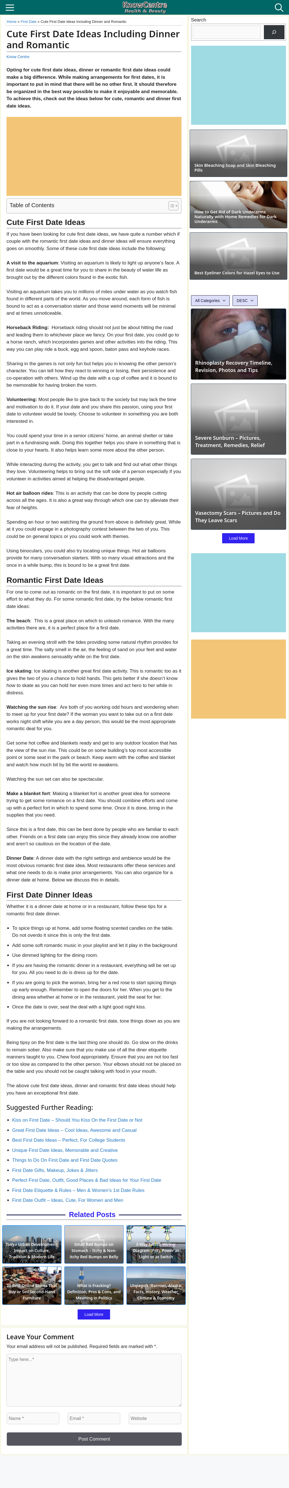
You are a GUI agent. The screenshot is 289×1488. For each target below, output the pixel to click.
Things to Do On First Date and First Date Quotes (64, 1160)
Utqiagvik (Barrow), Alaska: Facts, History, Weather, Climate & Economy (157, 1303)
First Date (28, 21)
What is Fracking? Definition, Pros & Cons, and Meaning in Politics (94, 1306)
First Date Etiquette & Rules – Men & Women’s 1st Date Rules (78, 1190)
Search (198, 20)
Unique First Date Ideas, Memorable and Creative (65, 1150)
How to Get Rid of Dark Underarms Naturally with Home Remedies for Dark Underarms (238, 264)
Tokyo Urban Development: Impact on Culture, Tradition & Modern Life (31, 1254)
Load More (93, 1329)
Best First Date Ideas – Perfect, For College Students (68, 1140)
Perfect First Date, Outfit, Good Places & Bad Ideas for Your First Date (86, 1180)
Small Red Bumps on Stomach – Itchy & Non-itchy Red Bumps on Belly (94, 1254)
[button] (279, 7)
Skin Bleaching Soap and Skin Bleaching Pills (232, 191)
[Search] (274, 32)
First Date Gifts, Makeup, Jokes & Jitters (55, 1170)
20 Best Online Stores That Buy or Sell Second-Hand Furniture (31, 1306)
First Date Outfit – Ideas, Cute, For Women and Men (67, 1200)
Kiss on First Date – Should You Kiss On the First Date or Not (77, 1120)
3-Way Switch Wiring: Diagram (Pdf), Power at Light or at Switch (157, 1257)
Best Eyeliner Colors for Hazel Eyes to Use (238, 341)
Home (12, 21)
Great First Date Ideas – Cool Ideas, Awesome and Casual (74, 1130)
